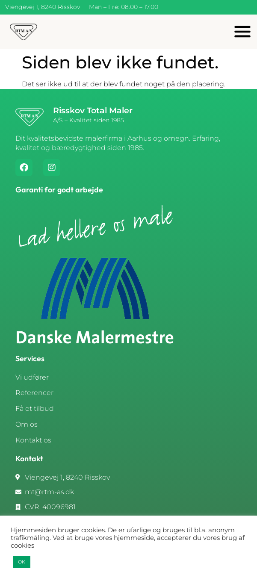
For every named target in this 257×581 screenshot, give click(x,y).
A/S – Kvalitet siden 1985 (88, 120)
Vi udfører (32, 377)
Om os (26, 424)
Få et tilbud (34, 408)
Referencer (34, 393)
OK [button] (21, 562)
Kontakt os (33, 440)
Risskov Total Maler (93, 110)
